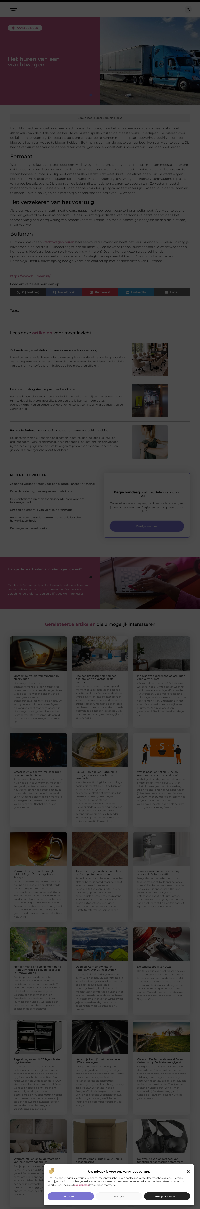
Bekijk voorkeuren (167, 1196)
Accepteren (70, 1196)
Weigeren (119, 1196)
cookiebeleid (81, 1184)
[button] (188, 1172)
